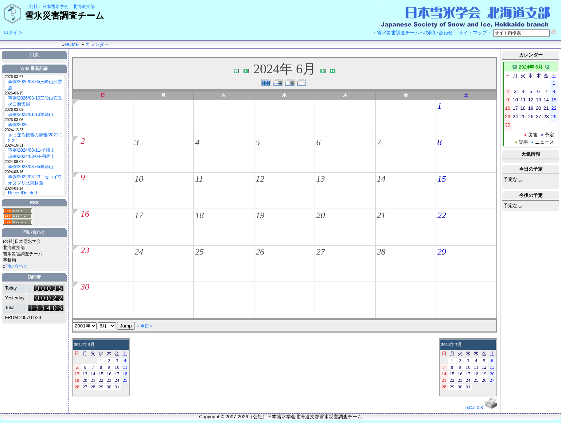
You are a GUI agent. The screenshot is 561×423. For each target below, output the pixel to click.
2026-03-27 (14, 77)
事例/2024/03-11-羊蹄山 (31, 150)
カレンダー (97, 44)
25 (199, 251)
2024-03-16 (14, 172)
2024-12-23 (14, 130)
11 (199, 178)
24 (139, 251)
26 (260, 251)
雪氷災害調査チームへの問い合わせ (415, 32)
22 (441, 215)
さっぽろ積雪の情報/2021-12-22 (35, 137)
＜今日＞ (144, 326)
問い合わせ (16, 266)
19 (260, 215)
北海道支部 (84, 6)
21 (381, 215)
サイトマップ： (475, 32)
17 (139, 215)
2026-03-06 (14, 120)
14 (381, 178)
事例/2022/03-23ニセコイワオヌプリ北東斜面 (35, 180)
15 (441, 178)
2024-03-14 (14, 188)
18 (199, 215)
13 (320, 178)
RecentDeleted (22, 192)
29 (441, 251)
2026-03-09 (14, 110)
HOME (72, 44)
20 (320, 215)
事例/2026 (18, 124)
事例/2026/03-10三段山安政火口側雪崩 (35, 101)
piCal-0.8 (474, 407)
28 (381, 251)
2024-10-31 (14, 145)
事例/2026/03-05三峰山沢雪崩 (35, 84)
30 (85, 286)
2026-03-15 (14, 93)
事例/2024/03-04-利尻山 (31, 156)
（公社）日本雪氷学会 (47, 6)
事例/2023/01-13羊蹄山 (30, 114)
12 (260, 178)
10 (139, 178)
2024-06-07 (14, 162)
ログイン (13, 32)
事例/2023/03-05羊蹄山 (30, 166)
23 (85, 250)
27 (320, 251)
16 (85, 213)
